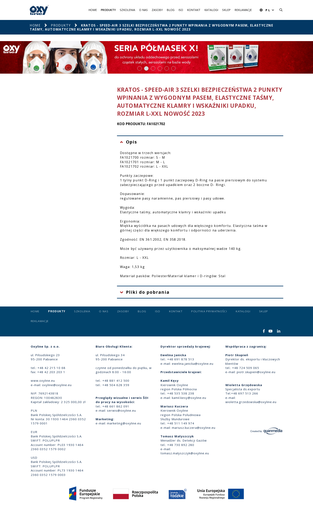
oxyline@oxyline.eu (57, 385)
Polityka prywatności (209, 311)
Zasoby (157, 10)
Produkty (108, 10)
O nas (143, 10)
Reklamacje (243, 10)
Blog (170, 10)
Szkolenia (127, 10)
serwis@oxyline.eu (121, 410)
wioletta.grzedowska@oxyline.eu (250, 402)
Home (92, 10)
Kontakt (193, 10)
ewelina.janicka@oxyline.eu (192, 364)
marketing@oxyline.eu (124, 423)
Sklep (226, 10)
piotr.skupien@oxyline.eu (256, 372)
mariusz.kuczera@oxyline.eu (193, 428)
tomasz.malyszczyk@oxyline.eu (184, 453)
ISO (180, 10)
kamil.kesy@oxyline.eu (189, 398)
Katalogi (211, 10)
